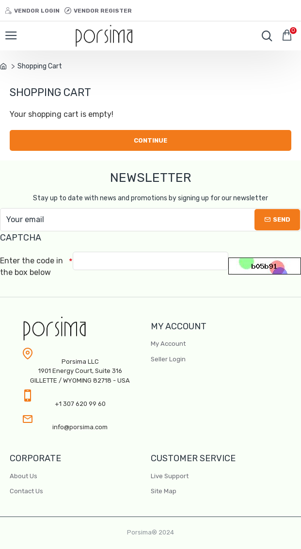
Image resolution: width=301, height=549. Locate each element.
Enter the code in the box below (31, 266)
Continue (150, 140)
